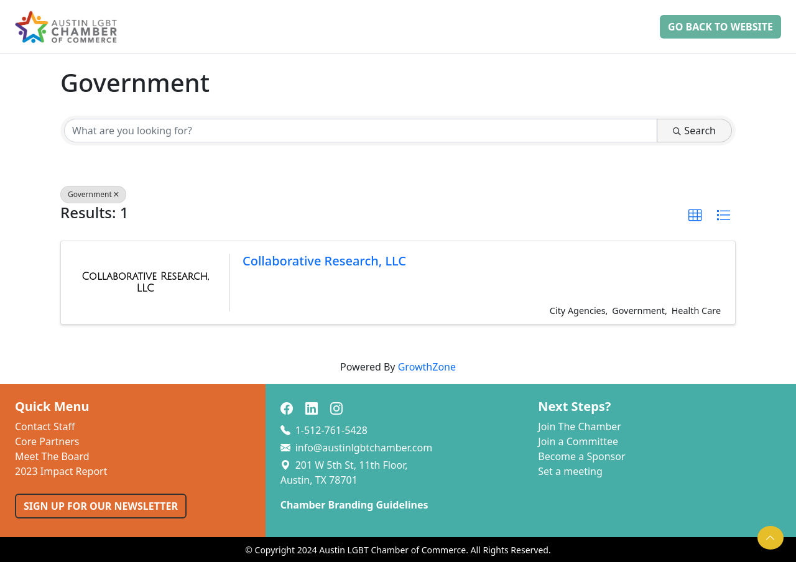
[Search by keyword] (360, 130)
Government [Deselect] (93, 194)
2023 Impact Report (61, 471)
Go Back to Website (720, 27)
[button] (695, 215)
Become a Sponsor (581, 456)
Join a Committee (578, 441)
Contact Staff (45, 426)
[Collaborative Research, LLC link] (145, 282)
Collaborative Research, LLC (324, 260)
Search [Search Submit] (694, 130)
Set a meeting (570, 471)
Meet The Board (52, 456)
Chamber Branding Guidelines (354, 505)
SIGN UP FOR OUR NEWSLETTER (101, 506)
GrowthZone (427, 367)
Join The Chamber (579, 426)
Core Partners (47, 441)
